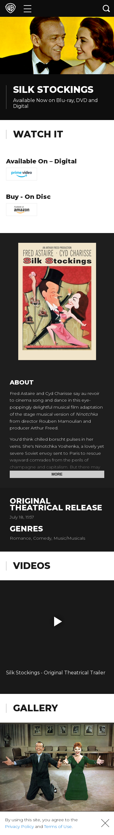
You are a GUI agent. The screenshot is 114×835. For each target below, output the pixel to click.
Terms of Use (58, 826)
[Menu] (27, 8)
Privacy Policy (19, 826)
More (57, 474)
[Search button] (106, 8)
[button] (58, 621)
